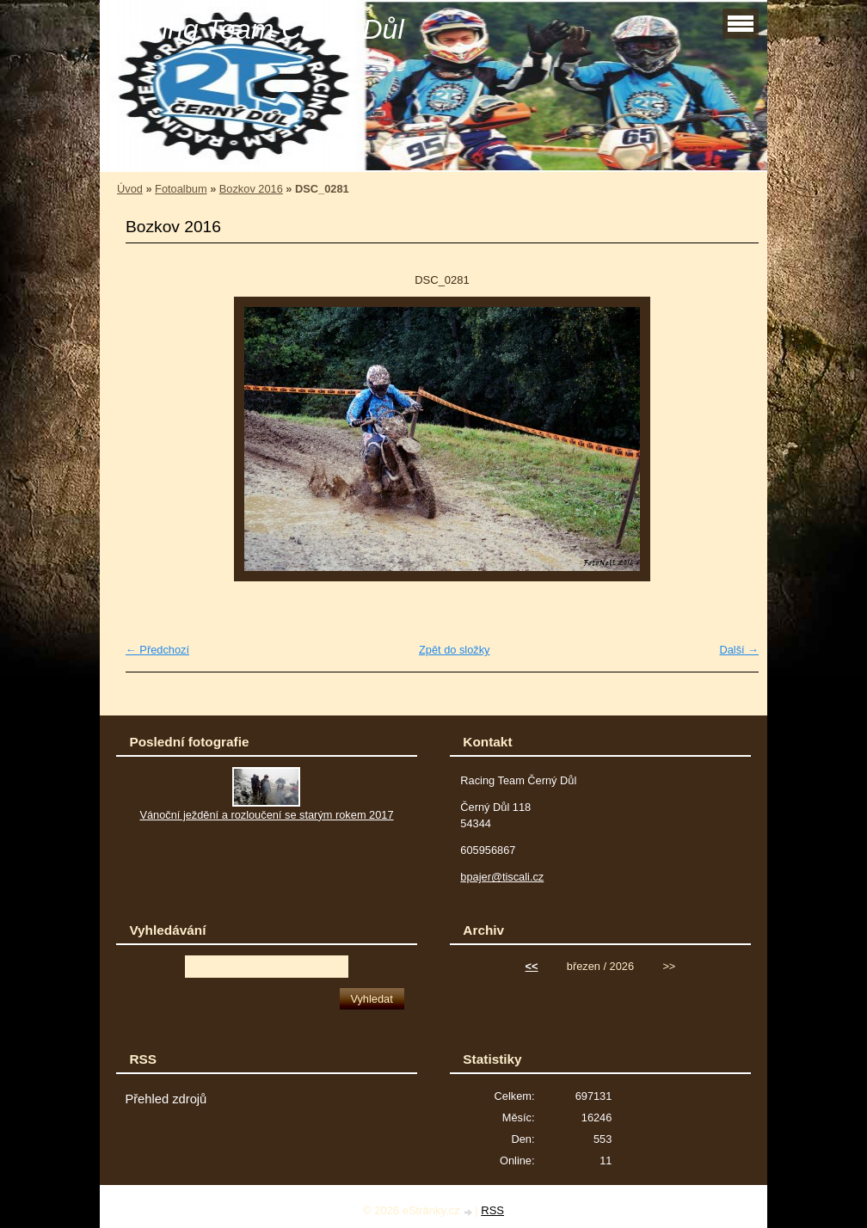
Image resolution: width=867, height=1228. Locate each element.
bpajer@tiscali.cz (502, 876)
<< (532, 966)
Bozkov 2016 (251, 188)
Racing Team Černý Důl (258, 29)
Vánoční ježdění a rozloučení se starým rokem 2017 (266, 814)
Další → (739, 649)
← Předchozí (157, 649)
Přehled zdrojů (165, 1099)
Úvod (130, 188)
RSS (492, 1210)
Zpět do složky (454, 649)
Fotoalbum (180, 188)
